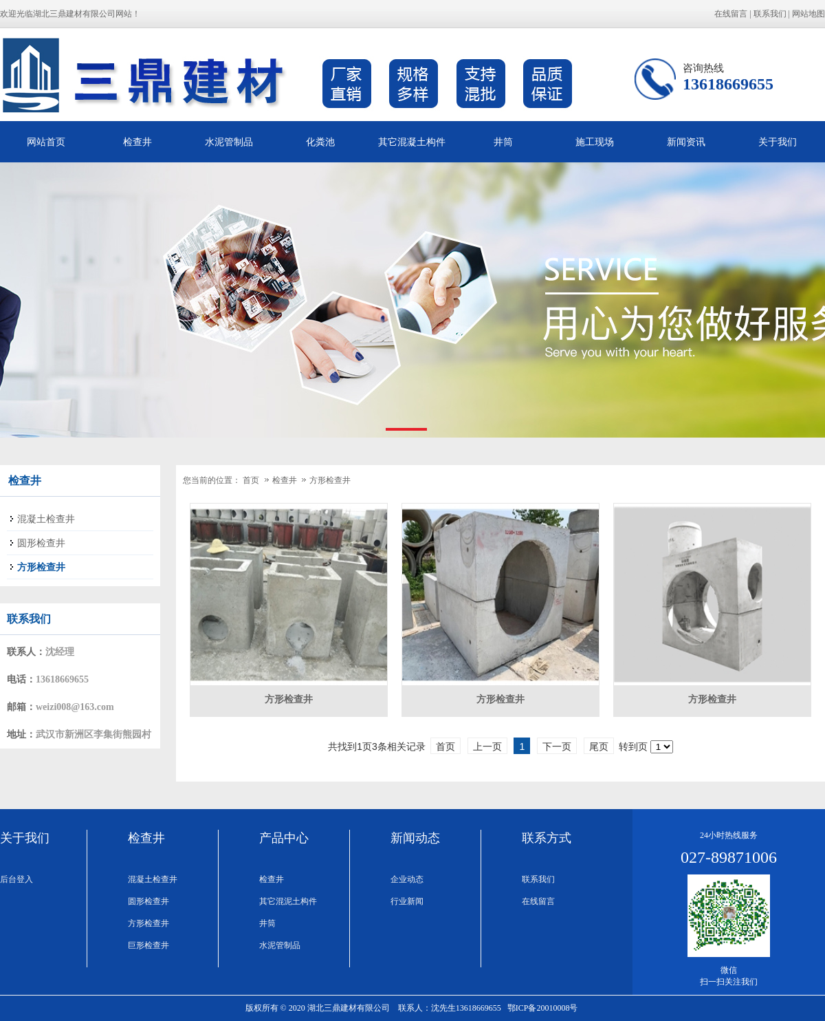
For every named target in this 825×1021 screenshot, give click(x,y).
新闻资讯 (686, 141)
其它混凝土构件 (412, 141)
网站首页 (46, 141)
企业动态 (407, 879)
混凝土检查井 (152, 879)
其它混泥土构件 (288, 901)
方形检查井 (330, 480)
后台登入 (16, 879)
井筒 (503, 141)
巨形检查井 (148, 945)
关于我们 (777, 141)
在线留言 (730, 14)
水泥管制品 (229, 141)
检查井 (137, 141)
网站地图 (808, 14)
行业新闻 (407, 901)
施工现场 (594, 141)
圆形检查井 (148, 901)
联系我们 (770, 14)
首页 (251, 480)
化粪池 (320, 141)
